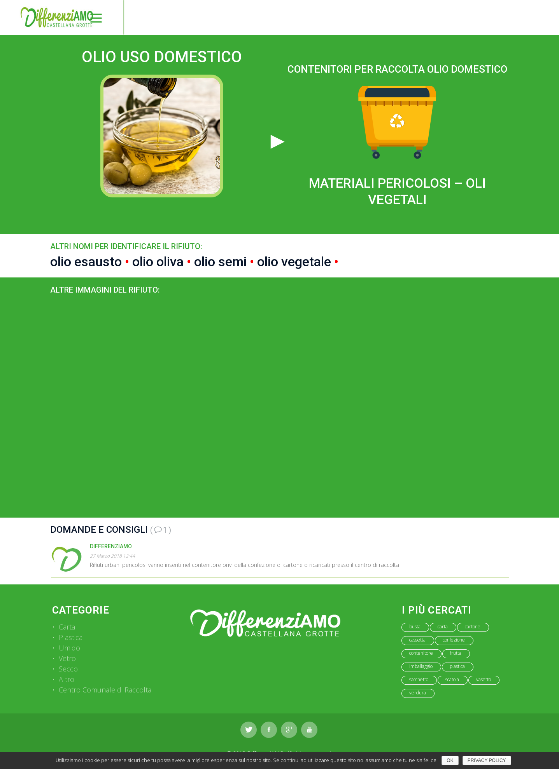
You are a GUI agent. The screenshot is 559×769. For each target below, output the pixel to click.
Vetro (67, 658)
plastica (457, 666)
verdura (417, 692)
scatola (452, 679)
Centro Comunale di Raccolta (105, 689)
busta (415, 626)
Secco (68, 668)
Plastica (70, 637)
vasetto (483, 679)
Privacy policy (487, 760)
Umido (69, 647)
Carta (67, 627)
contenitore (421, 653)
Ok (450, 760)
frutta (455, 653)
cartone (472, 626)
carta (443, 626)
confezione (454, 639)
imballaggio (421, 666)
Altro (66, 679)
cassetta (417, 639)
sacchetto (418, 679)
